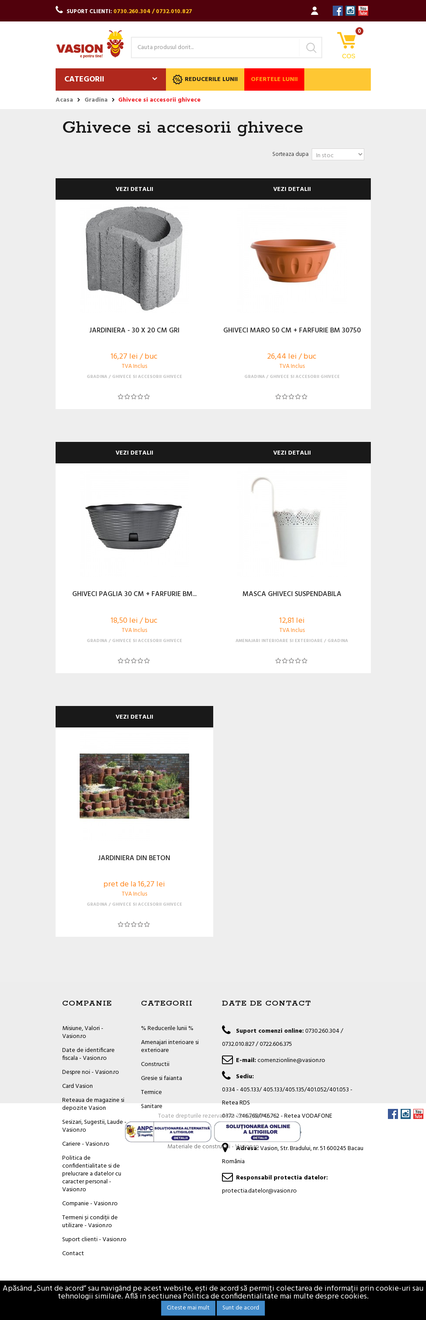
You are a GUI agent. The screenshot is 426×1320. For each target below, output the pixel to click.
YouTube (363, 11)
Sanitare (151, 1106)
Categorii (84, 79)
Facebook (338, 11)
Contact (73, 1254)
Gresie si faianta (161, 1078)
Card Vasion (77, 1086)
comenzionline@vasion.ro (291, 1060)
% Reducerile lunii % (167, 1029)
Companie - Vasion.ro (90, 1204)
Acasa (64, 100)
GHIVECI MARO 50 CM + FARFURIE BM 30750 (292, 331)
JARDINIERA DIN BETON (134, 859)
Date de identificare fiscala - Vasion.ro (88, 1054)
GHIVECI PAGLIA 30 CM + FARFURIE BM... (134, 594)
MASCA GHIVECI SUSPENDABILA (292, 594)
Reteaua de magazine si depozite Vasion (93, 1104)
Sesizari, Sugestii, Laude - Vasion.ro (94, 1126)
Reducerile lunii (205, 79)
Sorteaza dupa (290, 154)
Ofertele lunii (274, 79)
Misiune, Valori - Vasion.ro (82, 1032)
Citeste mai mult (188, 1308)
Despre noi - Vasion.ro (90, 1072)
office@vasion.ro (279, 1132)
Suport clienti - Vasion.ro (94, 1240)
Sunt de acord (240, 1308)
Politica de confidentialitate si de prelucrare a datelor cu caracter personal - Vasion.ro (91, 1174)
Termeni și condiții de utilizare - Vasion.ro (90, 1222)
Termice (151, 1092)
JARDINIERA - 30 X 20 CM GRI (134, 331)
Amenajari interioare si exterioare (170, 1046)
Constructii (155, 1064)
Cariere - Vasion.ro (85, 1144)
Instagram (350, 11)
